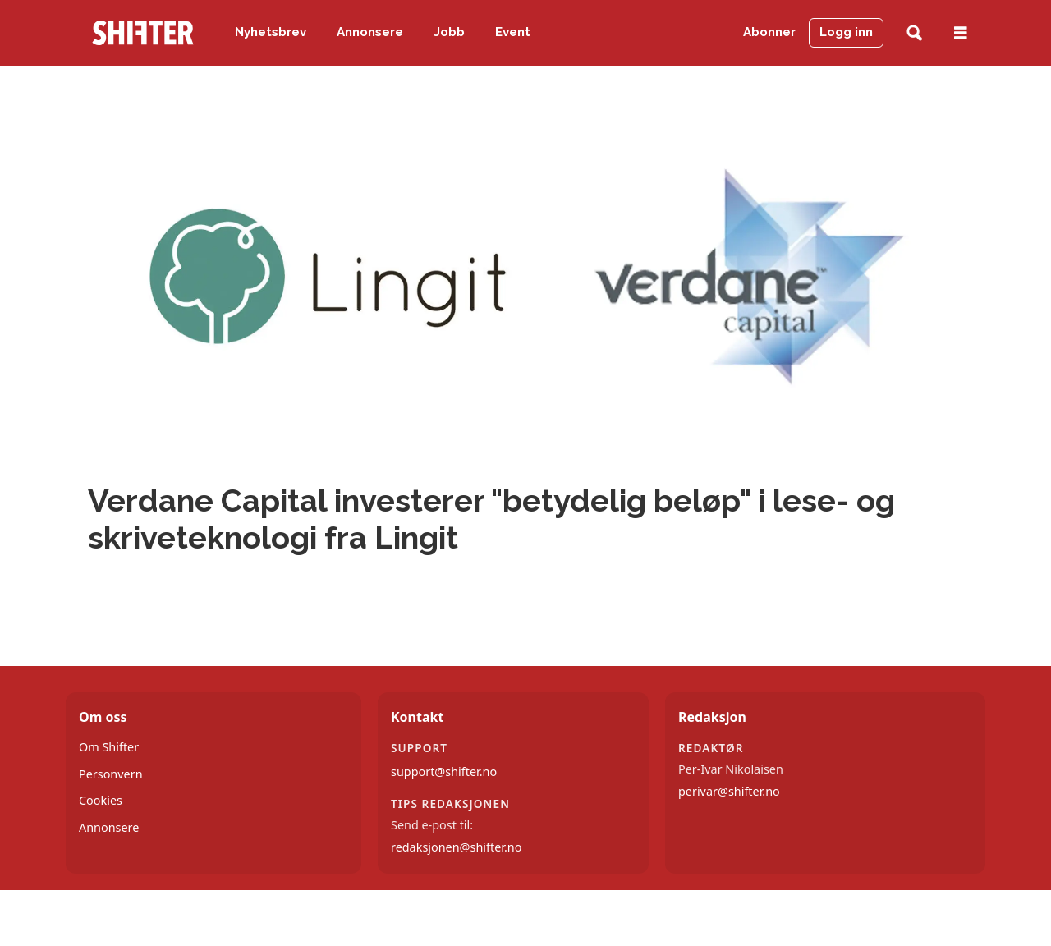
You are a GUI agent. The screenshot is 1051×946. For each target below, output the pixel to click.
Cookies (100, 800)
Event (512, 32)
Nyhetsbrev (270, 32)
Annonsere (370, 32)
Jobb (449, 32)
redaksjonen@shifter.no (456, 847)
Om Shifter (109, 747)
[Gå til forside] (143, 33)
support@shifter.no (444, 771)
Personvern (111, 774)
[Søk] (914, 33)
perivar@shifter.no (729, 791)
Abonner (769, 32)
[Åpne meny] (960, 33)
